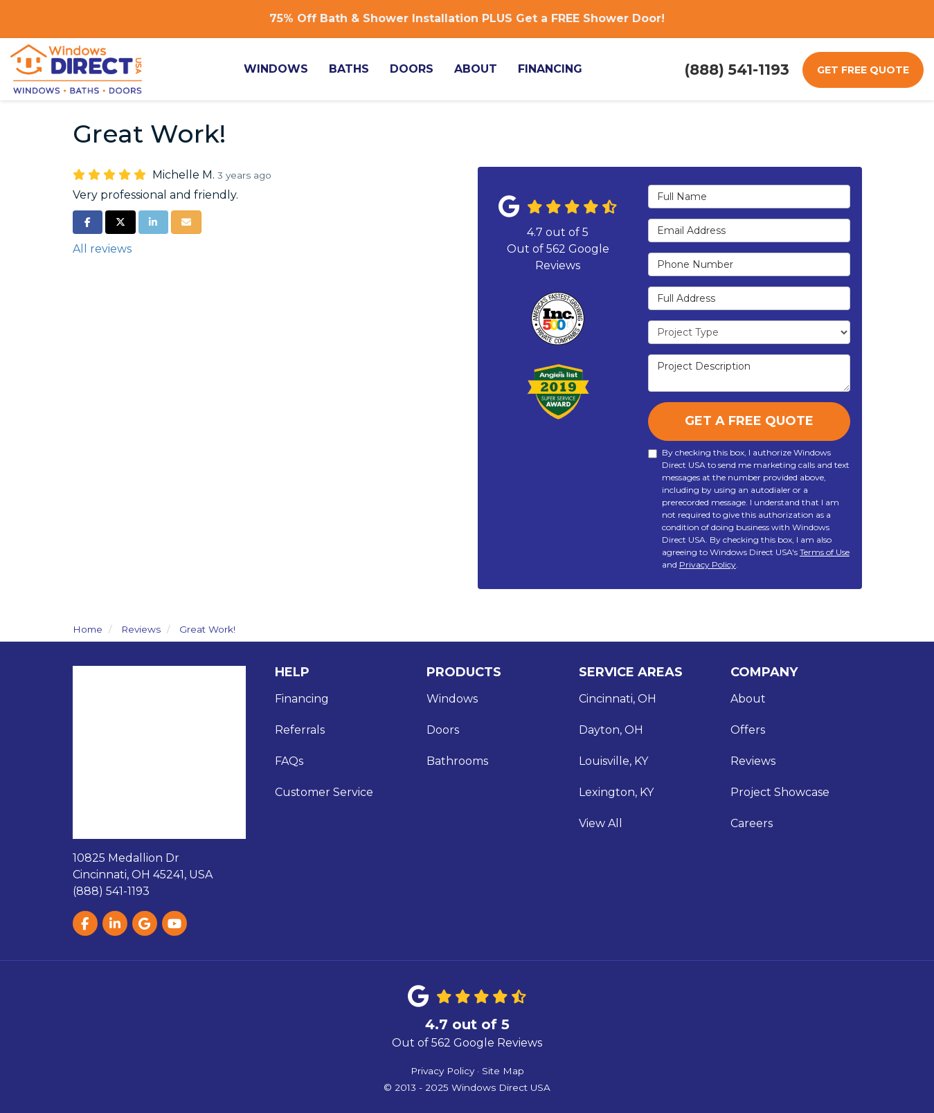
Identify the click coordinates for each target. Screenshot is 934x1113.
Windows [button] (279, 68)
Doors (442, 729)
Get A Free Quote (749, 420)
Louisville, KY (613, 761)
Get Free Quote (863, 70)
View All (600, 823)
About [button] (479, 68)
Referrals (300, 729)
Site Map (503, 1070)
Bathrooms (457, 761)
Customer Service (324, 792)
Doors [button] (415, 68)
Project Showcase (779, 792)
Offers (747, 729)
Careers (751, 823)
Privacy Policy (707, 564)
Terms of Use (825, 552)
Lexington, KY (616, 792)
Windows (452, 698)
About (748, 698)
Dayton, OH (611, 729)
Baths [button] (352, 68)
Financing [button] (553, 68)
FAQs (289, 761)
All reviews (102, 248)
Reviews (752, 761)
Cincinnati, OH (617, 698)
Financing (302, 698)
